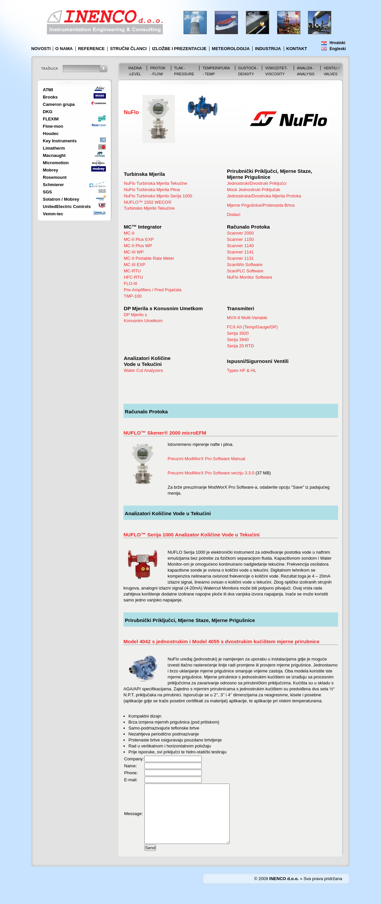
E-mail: (130, 779)
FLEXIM (51, 118)
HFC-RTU (133, 277)
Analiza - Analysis (306, 71)
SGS (47, 191)
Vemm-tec (53, 213)
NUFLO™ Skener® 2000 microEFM (164, 433)
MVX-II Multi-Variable (247, 317)
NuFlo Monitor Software (249, 277)
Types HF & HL (241, 370)
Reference (91, 48)
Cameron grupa (59, 104)
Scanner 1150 (240, 239)
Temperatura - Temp (216, 71)
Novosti (41, 48)
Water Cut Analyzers (143, 370)
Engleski (338, 48)
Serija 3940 (238, 339)
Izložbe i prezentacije (179, 48)
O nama (64, 48)
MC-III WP (134, 251)
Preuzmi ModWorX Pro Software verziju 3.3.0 (211, 472)
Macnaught (54, 155)
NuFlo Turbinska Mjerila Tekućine (155, 183)
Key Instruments (60, 140)
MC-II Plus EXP (139, 239)
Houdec (51, 133)
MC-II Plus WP (138, 245)
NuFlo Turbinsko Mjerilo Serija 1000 (158, 195)
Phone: (131, 772)
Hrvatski (337, 42)
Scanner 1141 (240, 251)
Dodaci (233, 214)
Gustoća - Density (248, 71)
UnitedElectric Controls (67, 206)
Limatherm (54, 148)
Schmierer (53, 184)
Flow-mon (53, 126)
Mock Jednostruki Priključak (253, 189)
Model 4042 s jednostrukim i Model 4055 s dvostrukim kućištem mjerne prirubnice (221, 641)
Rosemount (55, 177)
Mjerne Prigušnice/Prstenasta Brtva (261, 205)
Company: (134, 758)
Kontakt (296, 48)
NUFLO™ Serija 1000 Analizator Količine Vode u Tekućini (191, 534)
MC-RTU (132, 270)
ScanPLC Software (245, 270)
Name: (130, 765)
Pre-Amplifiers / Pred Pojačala (152, 289)
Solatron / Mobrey (61, 199)
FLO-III (130, 283)
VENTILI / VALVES (332, 71)
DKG (47, 111)
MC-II (129, 233)
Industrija (268, 48)
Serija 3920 (238, 333)
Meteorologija (231, 48)
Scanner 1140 (240, 245)
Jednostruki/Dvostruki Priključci (256, 183)
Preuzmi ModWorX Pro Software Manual (206, 458)
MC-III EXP (134, 264)
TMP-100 (132, 296)
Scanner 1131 (240, 258)
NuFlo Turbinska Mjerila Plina (152, 189)
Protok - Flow (157, 71)
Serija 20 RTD (240, 345)
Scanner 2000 (240, 233)
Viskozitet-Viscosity (276, 71)
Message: (133, 819)
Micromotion (56, 162)
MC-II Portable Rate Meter (149, 258)
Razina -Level (135, 71)
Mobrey (50, 170)
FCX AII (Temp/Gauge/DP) (252, 326)
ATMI (48, 89)
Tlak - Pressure (184, 71)
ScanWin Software (245, 264)
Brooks (50, 97)
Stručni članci (128, 48)
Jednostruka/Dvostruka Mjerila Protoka (264, 195)
